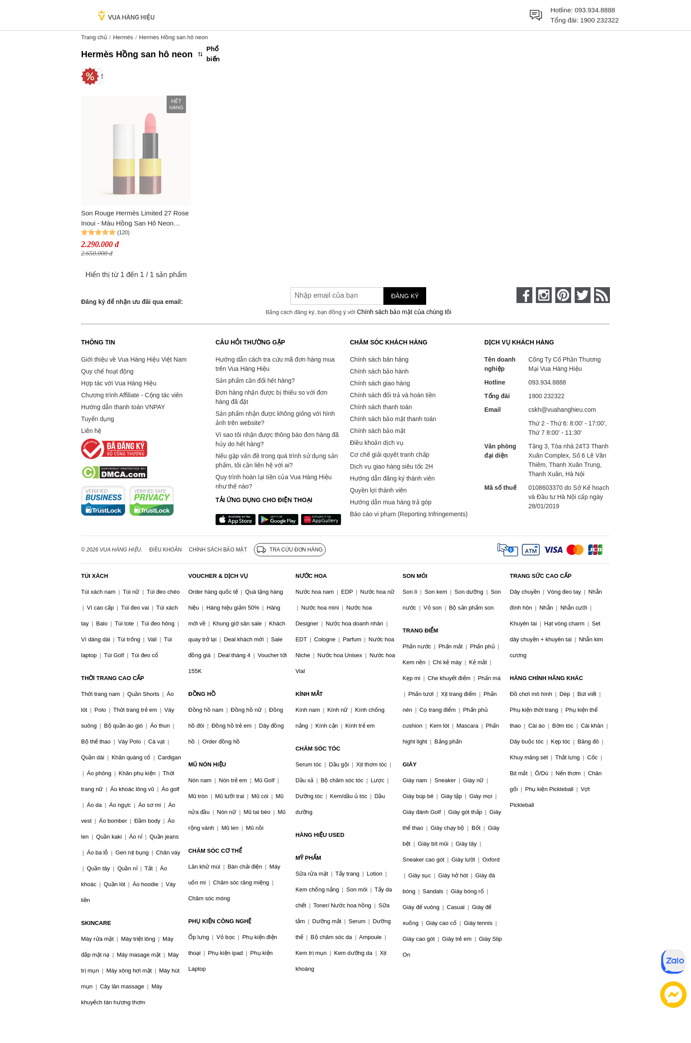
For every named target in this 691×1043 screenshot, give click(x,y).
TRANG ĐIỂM (420, 630)
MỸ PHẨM (308, 857)
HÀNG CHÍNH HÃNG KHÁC (546, 678)
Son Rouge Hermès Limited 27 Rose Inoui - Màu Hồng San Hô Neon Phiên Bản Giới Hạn (135, 218)
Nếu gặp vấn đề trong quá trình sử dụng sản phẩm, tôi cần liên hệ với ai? (276, 460)
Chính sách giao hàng (380, 383)
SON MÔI (415, 576)
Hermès (123, 37)
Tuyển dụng (97, 418)
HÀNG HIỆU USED (319, 835)
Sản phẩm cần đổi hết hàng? (255, 380)
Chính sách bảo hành (379, 371)
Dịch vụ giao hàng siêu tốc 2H (391, 466)
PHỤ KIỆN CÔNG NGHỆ (219, 921)
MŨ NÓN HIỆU (207, 764)
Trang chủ (94, 37)
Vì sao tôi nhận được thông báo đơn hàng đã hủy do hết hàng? (276, 439)
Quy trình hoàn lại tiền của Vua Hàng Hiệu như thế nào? (273, 481)
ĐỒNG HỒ (201, 694)
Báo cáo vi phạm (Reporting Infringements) (409, 514)
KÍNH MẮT (309, 694)
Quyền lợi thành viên (378, 490)
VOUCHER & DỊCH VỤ (218, 576)
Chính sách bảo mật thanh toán (393, 418)
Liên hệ (91, 430)
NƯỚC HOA (311, 576)
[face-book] (524, 295)
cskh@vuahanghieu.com (562, 409)
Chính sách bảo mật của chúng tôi (404, 311)
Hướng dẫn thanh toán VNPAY (123, 407)
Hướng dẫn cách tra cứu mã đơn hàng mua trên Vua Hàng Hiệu (274, 364)
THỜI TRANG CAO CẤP (112, 678)
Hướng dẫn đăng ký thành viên (392, 478)
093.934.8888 (595, 10)
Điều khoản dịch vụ (377, 442)
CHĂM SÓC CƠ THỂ (215, 850)
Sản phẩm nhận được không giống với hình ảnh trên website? (275, 418)
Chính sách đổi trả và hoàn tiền (392, 395)
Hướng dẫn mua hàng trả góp (390, 502)
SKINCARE (96, 923)
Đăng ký (405, 296)
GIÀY (410, 764)
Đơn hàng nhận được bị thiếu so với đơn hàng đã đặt (271, 397)
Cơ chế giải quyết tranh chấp (389, 454)
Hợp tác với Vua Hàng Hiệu (118, 383)
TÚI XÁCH (94, 576)
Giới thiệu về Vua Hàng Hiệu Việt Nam (133, 359)
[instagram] (544, 295)
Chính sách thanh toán (381, 407)
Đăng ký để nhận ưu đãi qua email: (132, 301)
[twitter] (583, 295)
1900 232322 (599, 20)
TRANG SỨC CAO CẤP (541, 576)
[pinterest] (563, 295)
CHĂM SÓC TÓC (317, 748)
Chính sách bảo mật (377, 430)
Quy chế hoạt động (107, 371)
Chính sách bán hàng (379, 359)
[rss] (602, 295)
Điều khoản (165, 550)
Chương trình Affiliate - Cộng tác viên (131, 395)
